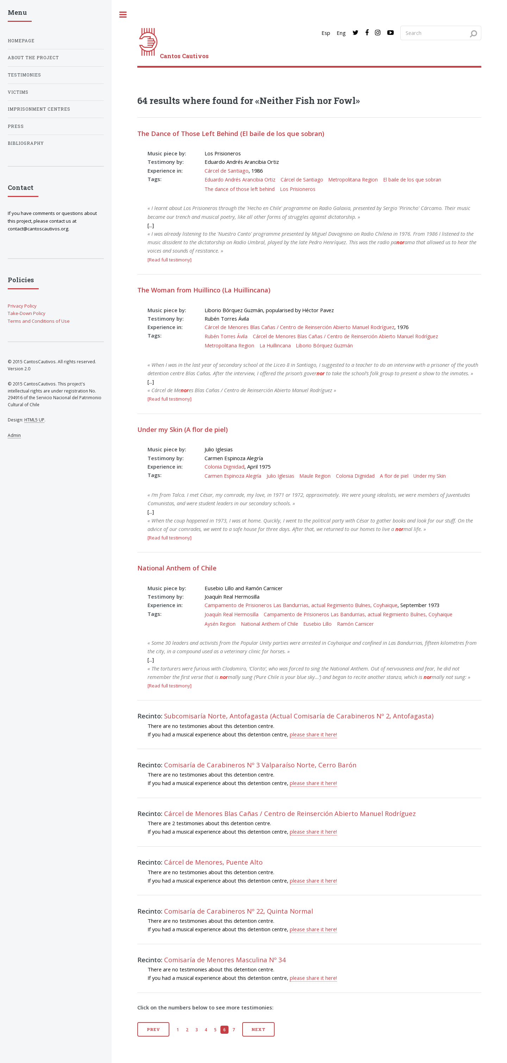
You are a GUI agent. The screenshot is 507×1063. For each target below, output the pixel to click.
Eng (341, 32)
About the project (33, 57)
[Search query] (440, 33)
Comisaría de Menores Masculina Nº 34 (225, 959)
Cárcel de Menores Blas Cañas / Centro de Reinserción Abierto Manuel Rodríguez (299, 326)
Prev (154, 1029)
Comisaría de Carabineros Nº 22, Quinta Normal (238, 911)
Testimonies (24, 75)
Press (16, 126)
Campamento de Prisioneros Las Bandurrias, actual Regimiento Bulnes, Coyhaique (301, 604)
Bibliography (26, 143)
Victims (18, 92)
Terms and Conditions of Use (39, 321)
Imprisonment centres (39, 109)
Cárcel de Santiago (227, 170)
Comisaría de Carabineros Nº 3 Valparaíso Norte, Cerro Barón (260, 764)
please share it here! (313, 734)
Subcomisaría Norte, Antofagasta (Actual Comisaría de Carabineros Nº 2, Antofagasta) (298, 715)
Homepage (21, 40)
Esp (325, 32)
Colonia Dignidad (224, 466)
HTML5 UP (34, 419)
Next (258, 1029)
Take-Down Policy (26, 313)
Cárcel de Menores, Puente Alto (213, 862)
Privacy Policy (22, 306)
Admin (14, 435)
